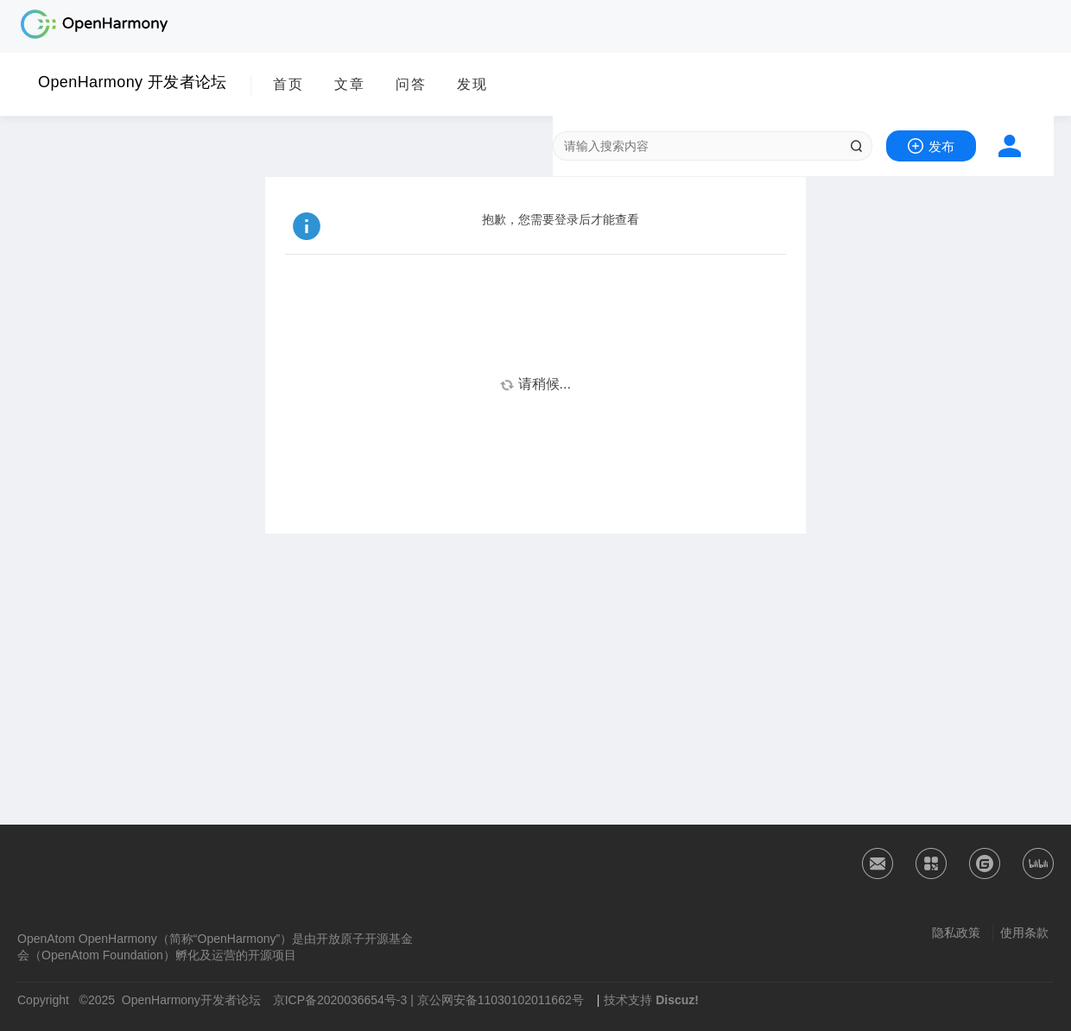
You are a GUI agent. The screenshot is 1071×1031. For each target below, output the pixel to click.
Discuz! (677, 1000)
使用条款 (1024, 932)
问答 (411, 84)
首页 (288, 84)
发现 (472, 84)
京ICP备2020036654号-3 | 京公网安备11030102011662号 (428, 1000)
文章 (349, 84)
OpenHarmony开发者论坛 (191, 1000)
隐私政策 (956, 932)
